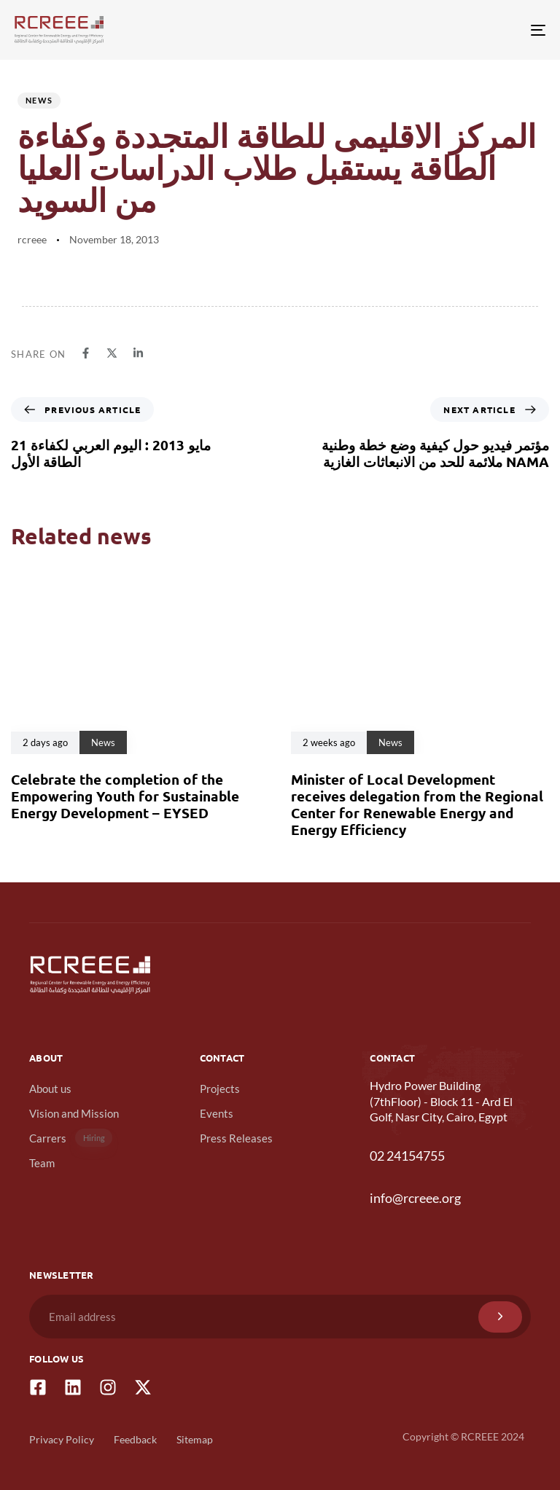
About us (50, 1088)
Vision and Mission (74, 1113)
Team (42, 1162)
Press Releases (236, 1138)
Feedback (135, 1439)
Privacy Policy (61, 1439)
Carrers (70, 1138)
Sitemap (194, 1439)
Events (216, 1113)
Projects (220, 1088)
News (39, 100)
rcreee (32, 239)
